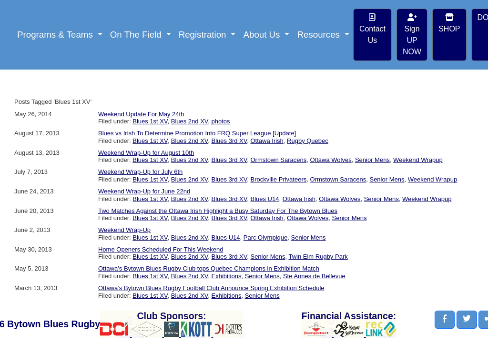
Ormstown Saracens (278, 159)
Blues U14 (264, 198)
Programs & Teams (56, 35)
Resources (319, 35)
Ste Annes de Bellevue (314, 276)
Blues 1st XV (149, 121)
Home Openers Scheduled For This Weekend (161, 249)
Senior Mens (372, 159)
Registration (204, 35)
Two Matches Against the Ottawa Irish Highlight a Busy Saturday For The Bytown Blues (217, 210)
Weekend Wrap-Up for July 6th (140, 171)
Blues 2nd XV (189, 121)
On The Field (137, 35)
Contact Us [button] (372, 28)
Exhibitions (227, 276)
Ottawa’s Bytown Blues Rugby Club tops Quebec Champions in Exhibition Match (208, 268)
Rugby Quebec (307, 140)
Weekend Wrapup (418, 159)
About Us (262, 35)
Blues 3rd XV (229, 140)
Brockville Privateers (278, 179)
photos (221, 121)
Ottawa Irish (266, 140)
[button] (445, 320)
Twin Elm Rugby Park (317, 256)
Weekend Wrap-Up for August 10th (146, 152)
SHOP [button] (449, 23)
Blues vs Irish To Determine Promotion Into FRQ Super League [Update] (197, 133)
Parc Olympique (265, 237)
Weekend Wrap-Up (124, 229)
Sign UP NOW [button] (412, 34)
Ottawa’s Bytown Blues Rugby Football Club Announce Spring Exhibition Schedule (211, 288)
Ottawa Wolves (330, 159)
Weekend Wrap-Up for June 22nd (144, 191)
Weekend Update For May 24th (141, 114)
